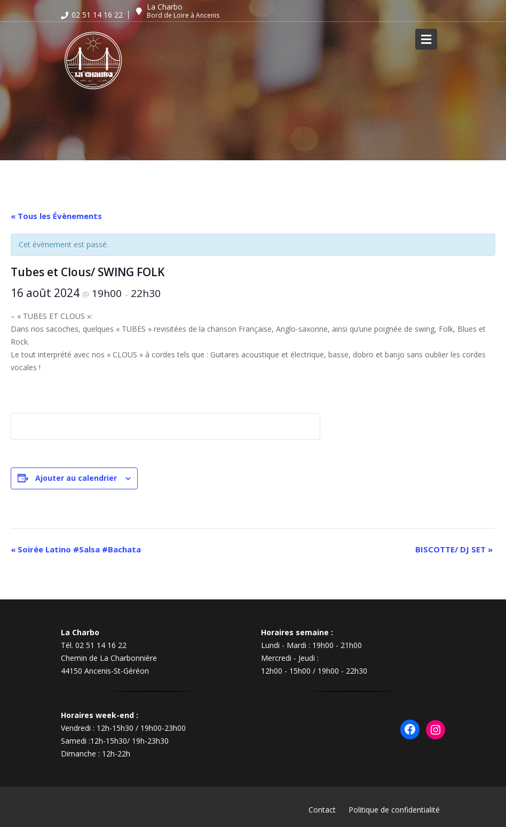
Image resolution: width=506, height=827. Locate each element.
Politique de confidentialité (394, 810)
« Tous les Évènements (56, 215)
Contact (322, 810)
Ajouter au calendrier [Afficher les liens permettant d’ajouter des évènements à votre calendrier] (76, 478)
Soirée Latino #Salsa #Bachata (76, 549)
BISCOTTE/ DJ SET (454, 549)
